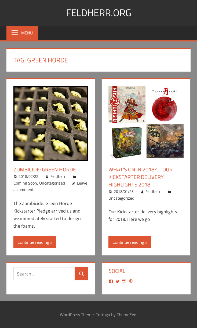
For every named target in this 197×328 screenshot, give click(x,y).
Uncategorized (52, 182)
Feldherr (58, 176)
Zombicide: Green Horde (44, 169)
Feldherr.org (98, 12)
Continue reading (33, 242)
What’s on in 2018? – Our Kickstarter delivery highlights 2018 (140, 177)
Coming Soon (25, 182)
